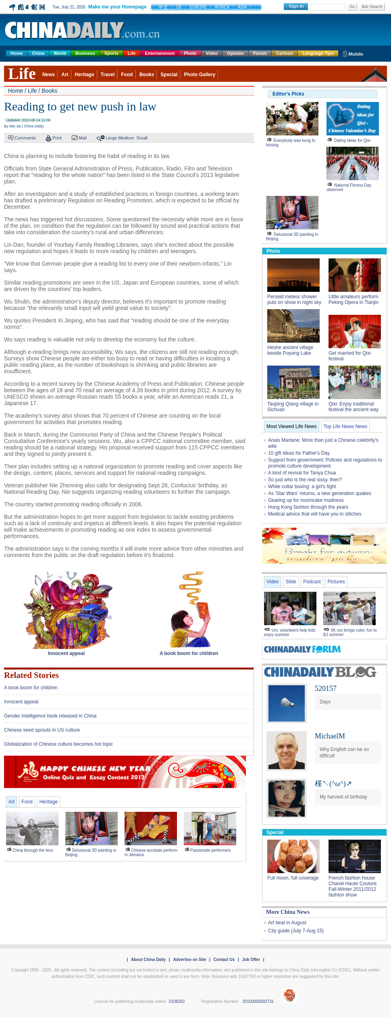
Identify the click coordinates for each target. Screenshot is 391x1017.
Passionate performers (210, 850)
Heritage (84, 74)
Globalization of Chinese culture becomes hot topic (58, 744)
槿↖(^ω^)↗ (333, 784)
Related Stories (31, 675)
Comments (25, 137)
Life (132, 53)
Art (64, 74)
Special (168, 74)
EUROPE (198, 7)
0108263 (177, 1001)
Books (146, 74)
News (48, 74)
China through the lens (32, 850)
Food (127, 74)
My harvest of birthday (343, 797)
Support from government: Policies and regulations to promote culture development (325, 463)
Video (212, 53)
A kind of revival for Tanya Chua (302, 473)
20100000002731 (258, 1001)
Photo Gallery (199, 74)
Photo (190, 53)
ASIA (242, 7)
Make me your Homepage (117, 7)
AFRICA (222, 7)
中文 (163, 7)
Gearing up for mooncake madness (305, 500)
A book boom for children (31, 687)
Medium (126, 137)
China (38, 53)
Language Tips (317, 53)
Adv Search (372, 6)
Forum (260, 53)
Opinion (235, 53)
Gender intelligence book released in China (50, 716)
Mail (83, 137)
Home (16, 53)
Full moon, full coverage (292, 878)
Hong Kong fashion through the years (308, 507)
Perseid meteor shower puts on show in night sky (294, 299)
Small (142, 137)
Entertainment (160, 53)
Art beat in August (287, 922)
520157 (326, 688)
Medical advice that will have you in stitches (314, 514)
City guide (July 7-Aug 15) (296, 931)
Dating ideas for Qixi (352, 140)
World (60, 53)
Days (325, 702)
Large (111, 137)
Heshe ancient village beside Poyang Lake (290, 350)
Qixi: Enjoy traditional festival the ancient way (354, 406)
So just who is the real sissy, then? (305, 480)
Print (57, 137)
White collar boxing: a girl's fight (302, 486)
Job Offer (251, 959)
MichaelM (330, 736)
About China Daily (148, 959)
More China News (288, 912)
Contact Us (224, 959)
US (179, 7)
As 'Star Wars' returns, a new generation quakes (319, 493)
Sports (111, 53)
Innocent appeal (21, 702)
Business (85, 53)
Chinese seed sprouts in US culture (42, 730)
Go (352, 6)
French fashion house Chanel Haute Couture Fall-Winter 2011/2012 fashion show (352, 886)
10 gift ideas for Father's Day (299, 453)
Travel (108, 74)
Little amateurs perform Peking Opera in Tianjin (354, 299)
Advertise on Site (189, 959)
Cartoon (284, 53)
